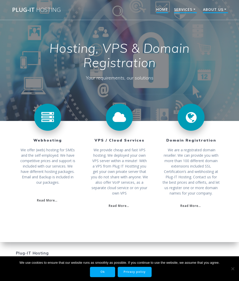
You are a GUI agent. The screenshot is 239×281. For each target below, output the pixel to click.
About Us (213, 9)
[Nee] (232, 268)
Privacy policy (135, 272)
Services (183, 9)
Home (162, 9)
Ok (102, 272)
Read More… (47, 200)
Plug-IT (36, 10)
